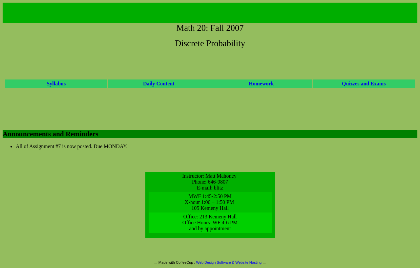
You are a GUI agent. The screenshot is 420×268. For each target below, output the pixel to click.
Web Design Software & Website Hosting (229, 262)
